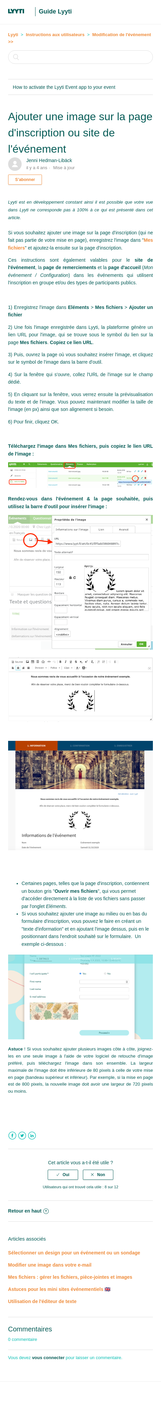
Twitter (22, 1136)
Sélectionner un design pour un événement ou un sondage (74, 1252)
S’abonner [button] (25, 179)
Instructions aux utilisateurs (55, 34)
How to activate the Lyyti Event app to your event (64, 87)
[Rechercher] (80, 57)
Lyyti (13, 34)
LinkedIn (32, 1136)
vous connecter (48, 1357)
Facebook (12, 1136)
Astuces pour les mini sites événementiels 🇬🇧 (59, 1289)
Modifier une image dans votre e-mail (50, 1265)
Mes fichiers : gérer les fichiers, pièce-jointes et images (70, 1277)
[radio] (63, 1175)
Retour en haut (28, 1211)
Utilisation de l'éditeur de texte (42, 1301)
